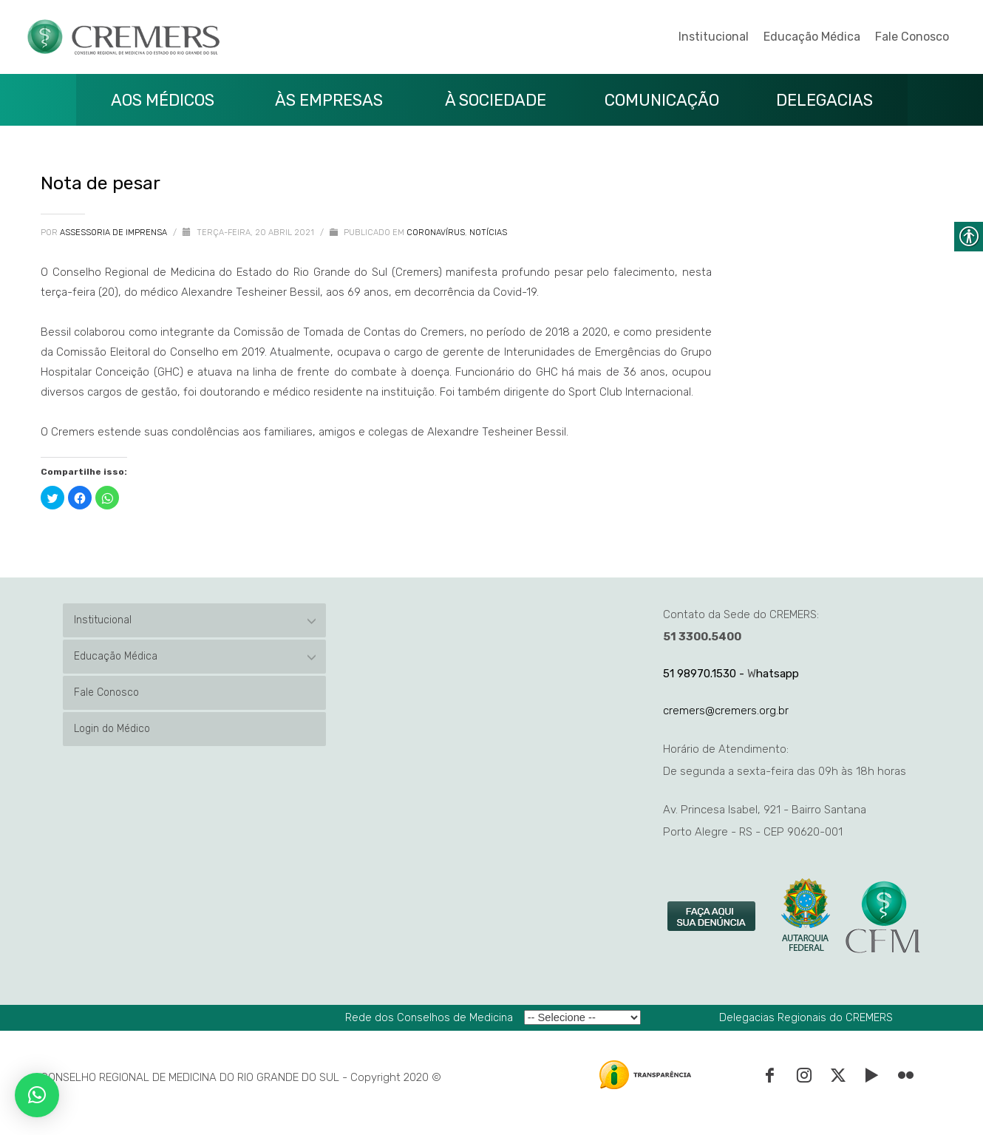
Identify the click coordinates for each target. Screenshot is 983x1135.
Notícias (488, 232)
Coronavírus (436, 232)
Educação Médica (811, 37)
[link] (712, 917)
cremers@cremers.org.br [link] (726, 710)
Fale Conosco (912, 37)
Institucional (713, 37)
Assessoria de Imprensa (114, 232)
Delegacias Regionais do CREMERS (806, 1017)
